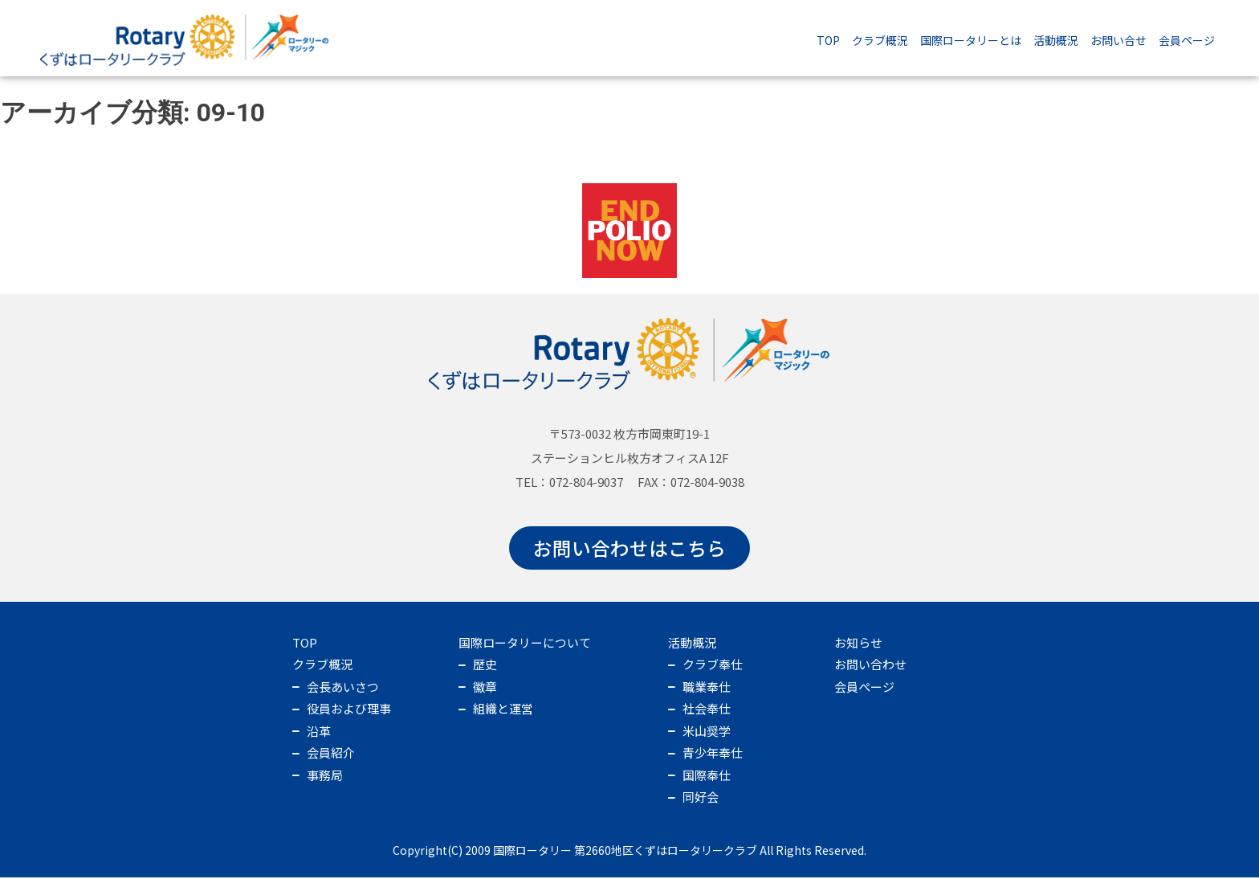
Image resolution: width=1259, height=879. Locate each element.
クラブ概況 (880, 40)
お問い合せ (1118, 40)
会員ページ (1187, 40)
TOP (828, 40)
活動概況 (1055, 40)
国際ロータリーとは (970, 40)
